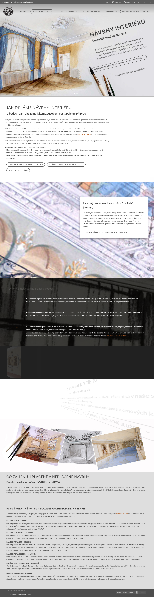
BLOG (108, 2)
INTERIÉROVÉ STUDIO (42, 12)
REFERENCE (111, 12)
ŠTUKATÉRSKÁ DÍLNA (67, 12)
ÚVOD (22, 12)
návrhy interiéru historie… (118, 336)
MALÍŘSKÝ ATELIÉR (91, 12)
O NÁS (23, 591)
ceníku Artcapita (84, 134)
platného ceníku (122, 514)
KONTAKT (16, 591)
